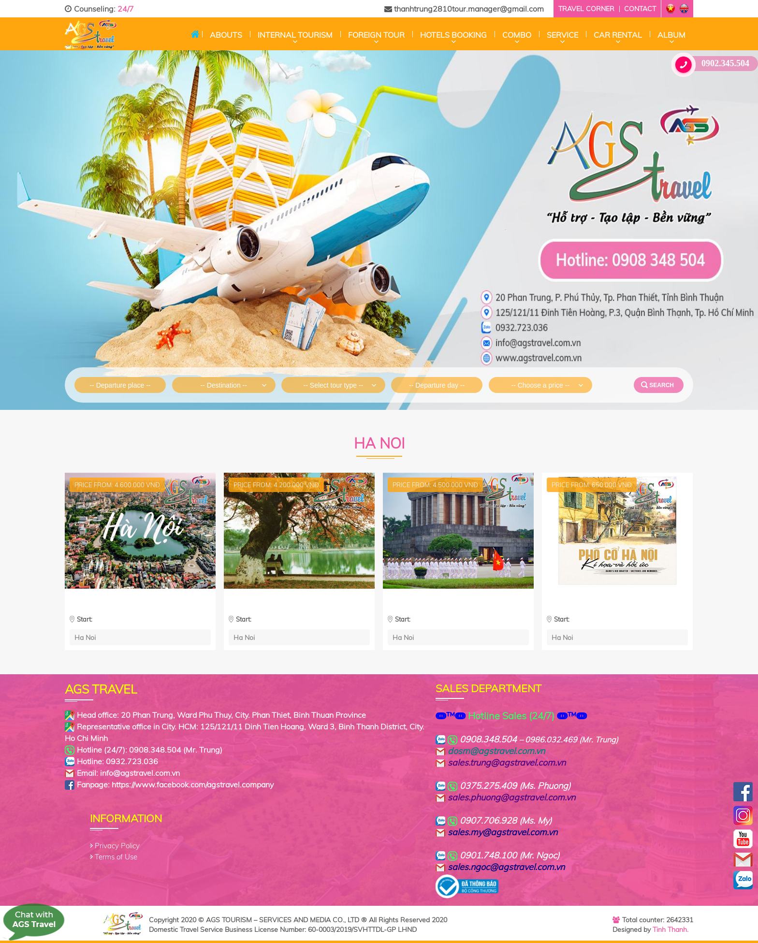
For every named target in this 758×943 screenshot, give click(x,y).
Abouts (226, 35)
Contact (640, 8)
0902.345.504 (714, 63)
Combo (516, 35)
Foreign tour (376, 35)
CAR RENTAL (618, 35)
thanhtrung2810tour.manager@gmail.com (464, 9)
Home (195, 33)
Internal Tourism (295, 35)
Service (562, 35)
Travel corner (586, 8)
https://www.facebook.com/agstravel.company (193, 784)
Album (671, 35)
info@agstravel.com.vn (140, 773)
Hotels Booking (453, 35)
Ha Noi (85, 637)
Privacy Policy (117, 845)
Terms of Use (116, 856)
